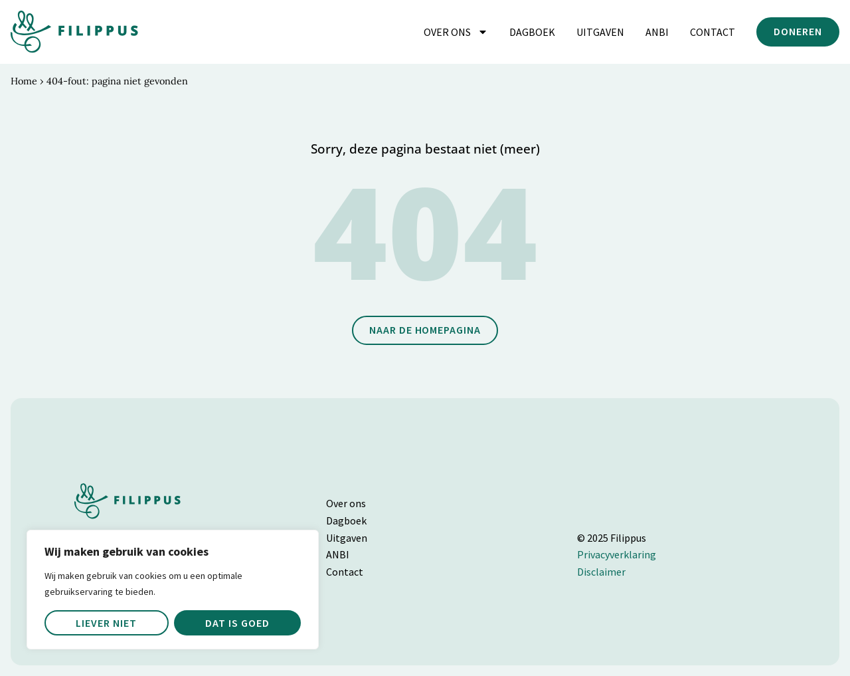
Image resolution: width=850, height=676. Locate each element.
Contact (712, 32)
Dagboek (532, 32)
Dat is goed (237, 622)
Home (24, 81)
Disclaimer (601, 571)
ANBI (657, 32)
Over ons (456, 32)
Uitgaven (600, 32)
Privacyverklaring (616, 554)
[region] (173, 589)
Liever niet (106, 622)
